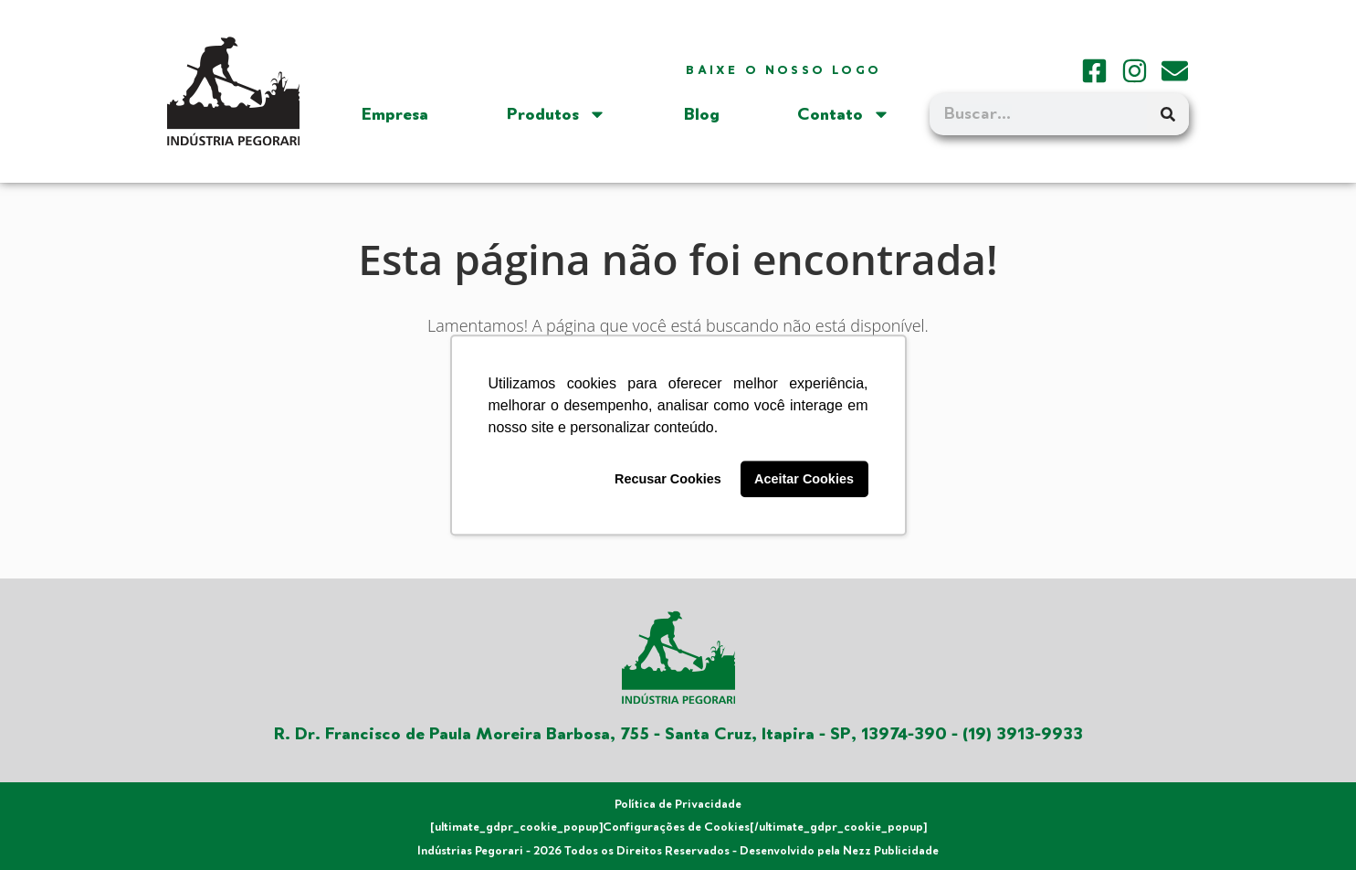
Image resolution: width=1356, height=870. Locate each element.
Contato (843, 114)
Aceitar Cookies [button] (804, 479)
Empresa (395, 114)
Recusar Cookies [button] (668, 479)
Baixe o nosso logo (783, 70)
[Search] (1168, 114)
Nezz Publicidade (891, 850)
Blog (702, 114)
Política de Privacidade (678, 804)
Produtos (556, 114)
